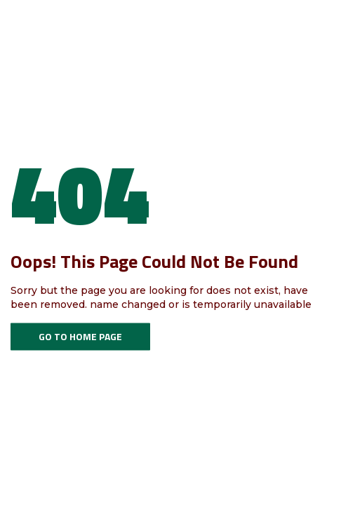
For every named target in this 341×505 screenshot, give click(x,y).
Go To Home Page (80, 336)
